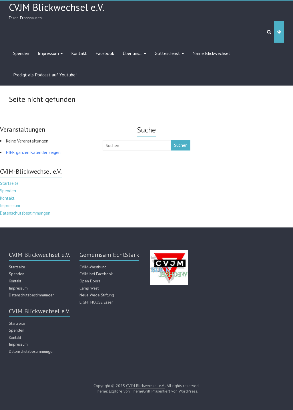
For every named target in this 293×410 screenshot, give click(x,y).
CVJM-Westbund (93, 267)
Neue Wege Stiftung (96, 295)
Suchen (181, 145)
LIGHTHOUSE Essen (96, 302)
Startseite (9, 183)
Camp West (89, 288)
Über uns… (132, 53)
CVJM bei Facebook (96, 273)
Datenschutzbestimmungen (25, 213)
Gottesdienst (167, 53)
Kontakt (79, 53)
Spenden (21, 53)
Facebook (104, 53)
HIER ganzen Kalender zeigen (33, 152)
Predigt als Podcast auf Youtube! (45, 75)
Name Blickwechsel (211, 53)
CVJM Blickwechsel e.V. (56, 7)
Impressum (48, 53)
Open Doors (89, 281)
